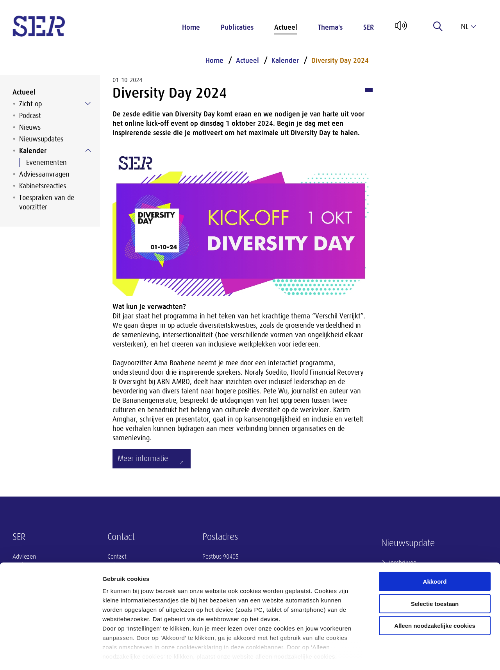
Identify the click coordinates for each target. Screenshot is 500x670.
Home (191, 27)
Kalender (32, 151)
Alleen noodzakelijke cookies (434, 593)
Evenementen (46, 162)
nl (468, 26)
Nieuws (30, 127)
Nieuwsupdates (41, 139)
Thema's (330, 27)
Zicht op (30, 104)
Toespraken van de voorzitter (46, 202)
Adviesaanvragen (44, 174)
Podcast (30, 116)
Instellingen (420, 654)
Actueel (285, 27)
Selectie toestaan (435, 571)
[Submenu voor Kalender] (87, 150)
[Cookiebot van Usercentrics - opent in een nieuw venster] (50, 655)
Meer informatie (143, 458)
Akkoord (435, 549)
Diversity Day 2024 (340, 60)
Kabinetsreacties (42, 186)
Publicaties (237, 27)
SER (368, 27)
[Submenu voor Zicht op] (87, 103)
